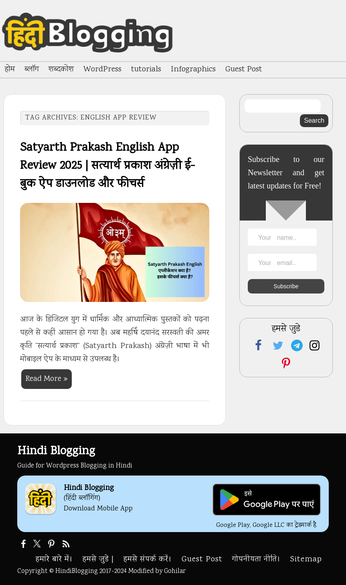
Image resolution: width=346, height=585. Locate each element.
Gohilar (175, 571)
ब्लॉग (31, 69)
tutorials (146, 69)
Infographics (193, 69)
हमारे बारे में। (54, 559)
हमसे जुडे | (98, 559)
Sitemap (306, 559)
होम (10, 69)
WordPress (102, 69)
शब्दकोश (61, 69)
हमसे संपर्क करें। (147, 559)
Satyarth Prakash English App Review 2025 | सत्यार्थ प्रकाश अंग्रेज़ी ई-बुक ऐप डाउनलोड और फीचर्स (107, 166)
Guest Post (243, 69)
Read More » (46, 379)
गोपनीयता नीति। (256, 559)
